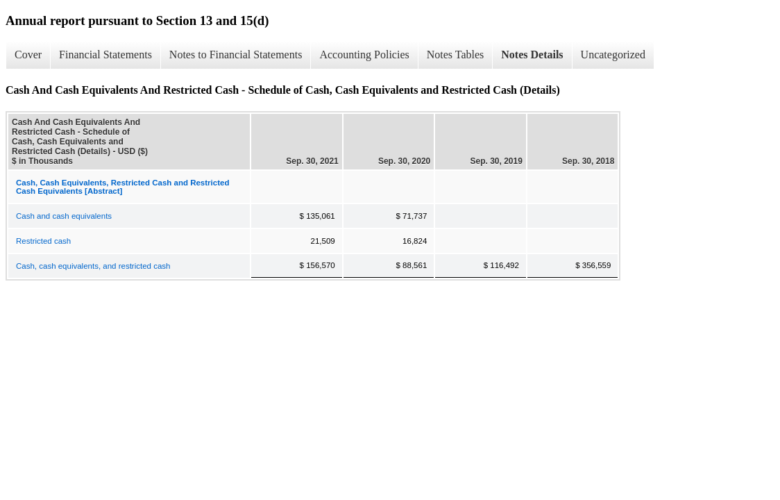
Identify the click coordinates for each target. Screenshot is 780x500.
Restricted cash (43, 241)
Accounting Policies (364, 54)
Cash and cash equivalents (64, 216)
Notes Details (532, 54)
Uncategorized (613, 54)
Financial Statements (105, 54)
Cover (28, 54)
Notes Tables (455, 54)
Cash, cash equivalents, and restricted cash (93, 266)
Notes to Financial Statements (236, 54)
